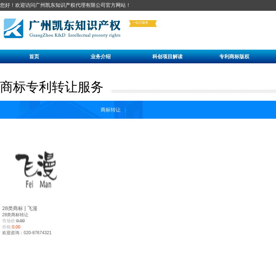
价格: (7, 227)
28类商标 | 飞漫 (19, 208)
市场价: (9, 220)
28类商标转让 (15, 214)
